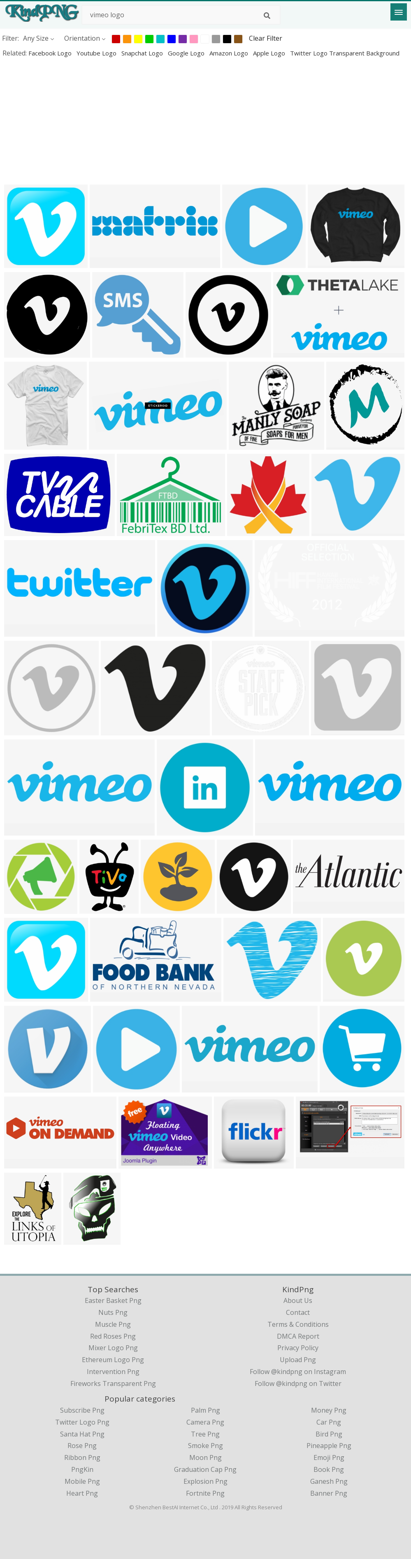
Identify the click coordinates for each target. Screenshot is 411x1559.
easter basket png (113, 1300)
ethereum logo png (113, 1359)
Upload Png (298, 1359)
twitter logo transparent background (344, 53)
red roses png (113, 1336)
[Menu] (398, 12)
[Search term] (181, 15)
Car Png (328, 1422)
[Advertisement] (205, 120)
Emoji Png (328, 1457)
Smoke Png (205, 1445)
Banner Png (328, 1493)
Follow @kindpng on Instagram (298, 1371)
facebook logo (50, 53)
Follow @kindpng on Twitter (298, 1383)
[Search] (267, 15)
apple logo (270, 53)
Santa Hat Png (82, 1434)
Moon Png (205, 1457)
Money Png (328, 1410)
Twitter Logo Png (82, 1422)
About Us (297, 1300)
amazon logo (229, 53)
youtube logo (97, 53)
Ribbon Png (82, 1457)
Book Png (328, 1469)
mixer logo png (113, 1347)
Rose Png (82, 1445)
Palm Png (205, 1410)
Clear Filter (265, 38)
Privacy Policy (297, 1347)
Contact (298, 1312)
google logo (187, 53)
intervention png (113, 1371)
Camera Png (205, 1422)
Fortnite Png (205, 1493)
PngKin (82, 1469)
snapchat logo (143, 53)
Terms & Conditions (298, 1324)
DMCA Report (298, 1336)
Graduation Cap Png (205, 1469)
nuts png (113, 1312)
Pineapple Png (329, 1445)
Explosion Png (205, 1481)
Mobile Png (82, 1481)
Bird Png (329, 1434)
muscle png (113, 1324)
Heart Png (82, 1493)
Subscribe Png (82, 1410)
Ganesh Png (329, 1481)
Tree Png (205, 1434)
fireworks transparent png (113, 1383)
